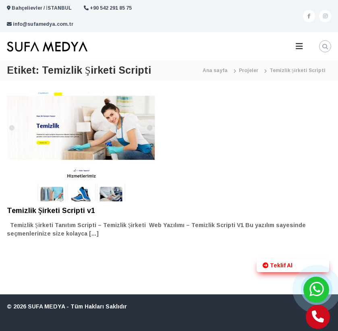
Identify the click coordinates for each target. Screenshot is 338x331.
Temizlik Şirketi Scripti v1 (51, 211)
